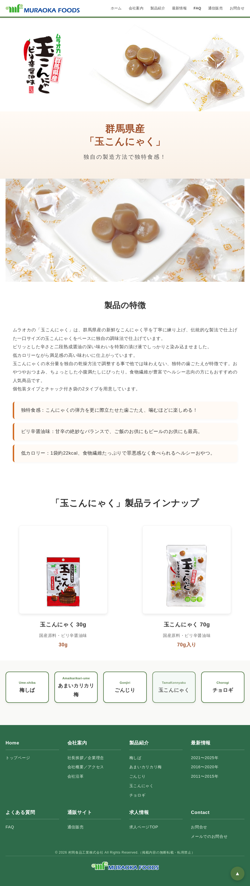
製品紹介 (157, 8)
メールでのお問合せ (209, 836)
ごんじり (137, 776)
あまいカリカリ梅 (145, 767)
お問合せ (237, 8)
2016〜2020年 (204, 767)
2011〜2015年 (204, 776)
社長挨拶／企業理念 (85, 758)
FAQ (197, 8)
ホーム (116, 8)
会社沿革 (75, 776)
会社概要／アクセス (85, 767)
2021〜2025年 (204, 758)
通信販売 (215, 8)
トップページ (18, 758)
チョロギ (137, 795)
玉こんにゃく (141, 785)
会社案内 (136, 8)
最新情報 (179, 8)
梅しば (135, 758)
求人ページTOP (143, 827)
